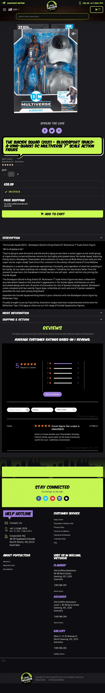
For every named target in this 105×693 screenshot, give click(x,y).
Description (11, 237)
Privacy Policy (59, 527)
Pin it (59, 131)
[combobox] (52, 16)
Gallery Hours (59, 654)
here (26, 305)
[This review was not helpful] (95, 447)
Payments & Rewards (62, 535)
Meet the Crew (9, 565)
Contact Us (16, 522)
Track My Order (60, 539)
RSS (4, 660)
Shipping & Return (16, 319)
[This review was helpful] (90, 447)
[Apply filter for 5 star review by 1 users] (63, 363)
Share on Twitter (52, 131)
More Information (16, 313)
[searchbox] (16, 410)
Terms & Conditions (61, 531)
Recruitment (8, 569)
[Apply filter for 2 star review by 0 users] (63, 378)
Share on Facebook (45, 131)
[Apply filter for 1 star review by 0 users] (63, 383)
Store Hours (58, 591)
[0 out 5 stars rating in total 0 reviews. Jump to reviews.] (13, 165)
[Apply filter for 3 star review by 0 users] (63, 373)
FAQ (55, 542)
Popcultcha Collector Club (63, 523)
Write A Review (52, 394)
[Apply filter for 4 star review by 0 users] (63, 368)
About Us (6, 561)
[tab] (52, 237)
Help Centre (58, 519)
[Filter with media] (66, 410)
